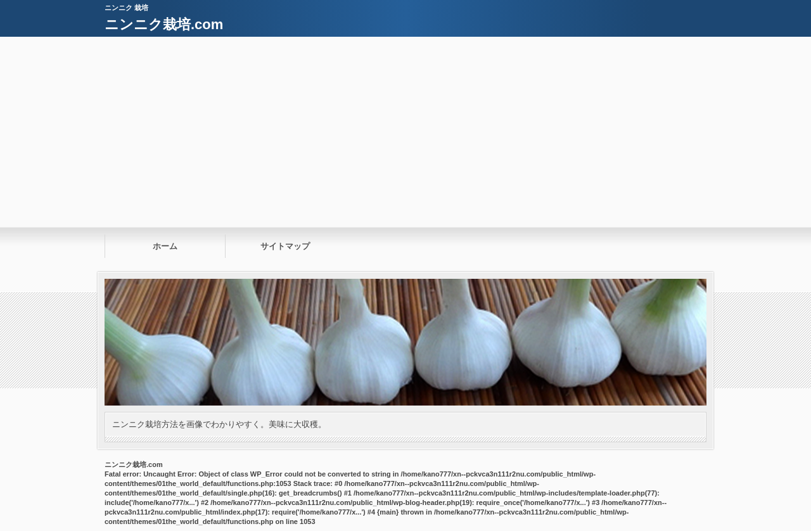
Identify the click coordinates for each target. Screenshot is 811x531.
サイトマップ (285, 246)
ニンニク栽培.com (164, 24)
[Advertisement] (405, 132)
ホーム (165, 246)
